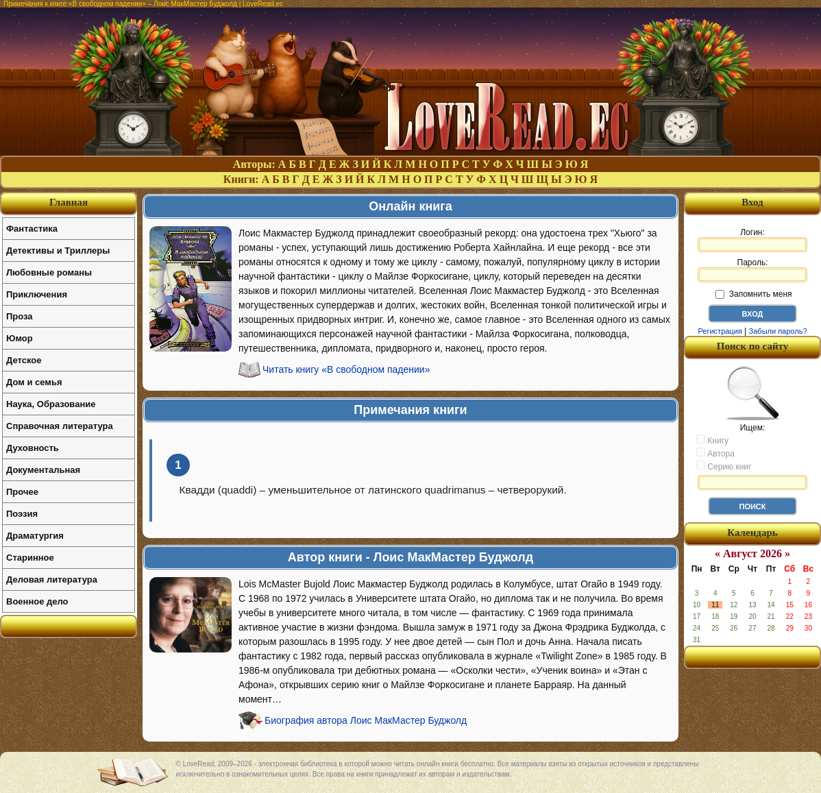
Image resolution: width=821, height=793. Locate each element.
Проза (19, 316)
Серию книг (723, 466)
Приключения (36, 294)
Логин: (752, 240)
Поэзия (22, 514)
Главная (68, 202)
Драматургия (35, 535)
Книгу (712, 440)
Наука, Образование (50, 404)
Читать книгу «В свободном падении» (346, 369)
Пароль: (752, 270)
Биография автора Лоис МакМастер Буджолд (366, 720)
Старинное (30, 557)
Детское (23, 360)
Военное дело (37, 601)
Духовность (32, 448)
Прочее (22, 492)
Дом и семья (34, 382)
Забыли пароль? (778, 331)
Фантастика (32, 228)
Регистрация (720, 331)
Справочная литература (59, 426)
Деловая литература (51, 579)
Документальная (43, 470)
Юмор (19, 338)
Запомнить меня (753, 294)
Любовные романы (49, 272)
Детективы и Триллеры (58, 250)
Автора (715, 453)
